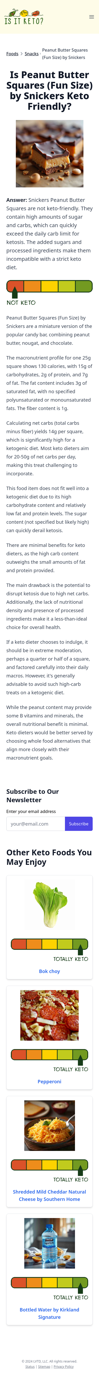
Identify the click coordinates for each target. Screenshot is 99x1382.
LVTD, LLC (40, 1361)
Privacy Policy (64, 1366)
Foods (12, 54)
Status (30, 1366)
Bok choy (49, 971)
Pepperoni (50, 1081)
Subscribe (78, 824)
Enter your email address (31, 811)
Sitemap (44, 1366)
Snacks (32, 54)
